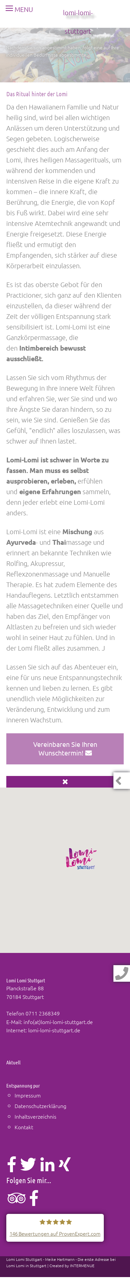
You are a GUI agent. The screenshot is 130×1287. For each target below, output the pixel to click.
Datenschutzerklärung (40, 1105)
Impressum (28, 1095)
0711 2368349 (43, 1013)
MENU (17, 9)
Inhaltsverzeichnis (35, 1116)
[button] (81, 858)
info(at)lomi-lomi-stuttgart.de (58, 1021)
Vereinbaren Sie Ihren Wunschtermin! (65, 748)
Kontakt (24, 1127)
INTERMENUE (82, 1265)
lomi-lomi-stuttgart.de (54, 1030)
